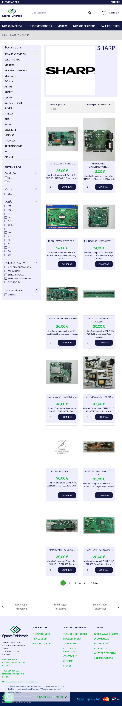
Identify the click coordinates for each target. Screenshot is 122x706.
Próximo (96, 583)
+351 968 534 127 (10, 659)
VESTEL (9, 75)
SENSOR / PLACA (16, 275)
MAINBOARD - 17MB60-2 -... (62, 163)
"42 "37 (11, 210)
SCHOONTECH (13, 102)
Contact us (70, 656)
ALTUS (8, 86)
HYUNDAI (10, 140)
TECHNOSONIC (13, 146)
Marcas (62, 25)
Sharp (10, 194)
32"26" (11, 225)
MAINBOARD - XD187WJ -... (62, 549)
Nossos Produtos (40, 25)
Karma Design (25, 702)
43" (9, 240)
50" (9, 251)
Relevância (104, 105)
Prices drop (40, 638)
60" (9, 255)
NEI (6, 151)
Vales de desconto (105, 653)
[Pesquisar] (61, 13)
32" (9, 221)
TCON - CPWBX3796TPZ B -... (62, 241)
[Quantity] (52, 187)
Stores (67, 665)
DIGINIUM (10, 129)
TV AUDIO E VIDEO (15, 54)
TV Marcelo (70, 643)
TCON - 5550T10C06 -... (62, 471)
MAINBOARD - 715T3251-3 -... (62, 397)
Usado (10, 181)
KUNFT (9, 91)
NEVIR (8, 124)
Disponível (12, 295)
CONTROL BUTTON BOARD (20, 267)
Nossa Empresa (12, 25)
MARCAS (10, 64)
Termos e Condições (75, 634)
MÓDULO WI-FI (15, 271)
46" (9, 243)
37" (9, 228)
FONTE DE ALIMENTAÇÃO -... (99, 397)
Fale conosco (110, 25)
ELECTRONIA (12, 59)
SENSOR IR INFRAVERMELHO (20, 278)
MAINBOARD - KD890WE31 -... (99, 241)
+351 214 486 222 (10, 670)
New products (41, 634)
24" (9, 213)
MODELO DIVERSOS (16, 70)
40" (9, 232)
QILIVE (8, 97)
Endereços (100, 648)
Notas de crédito (104, 643)
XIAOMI (9, 156)
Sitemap (68, 661)
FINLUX (9, 113)
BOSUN (9, 81)
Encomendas (101, 638)
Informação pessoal (106, 634)
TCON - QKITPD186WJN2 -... (99, 549)
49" (9, 247)
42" (9, 236)
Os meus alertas (103, 658)
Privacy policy (44, 697)
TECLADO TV (14, 282)
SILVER (8, 108)
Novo (10, 178)
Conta (98, 627)
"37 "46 (11, 206)
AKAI (7, 118)
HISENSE (9, 135)
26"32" (11, 217)
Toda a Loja (13, 47)
